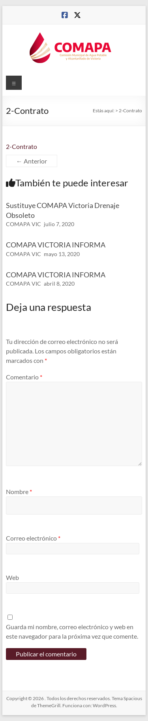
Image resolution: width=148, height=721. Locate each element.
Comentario (24, 377)
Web (12, 577)
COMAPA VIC (23, 224)
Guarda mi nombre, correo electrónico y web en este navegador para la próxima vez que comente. (72, 631)
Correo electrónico (33, 538)
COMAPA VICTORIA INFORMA (55, 244)
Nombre (19, 491)
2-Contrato (21, 146)
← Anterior (31, 161)
